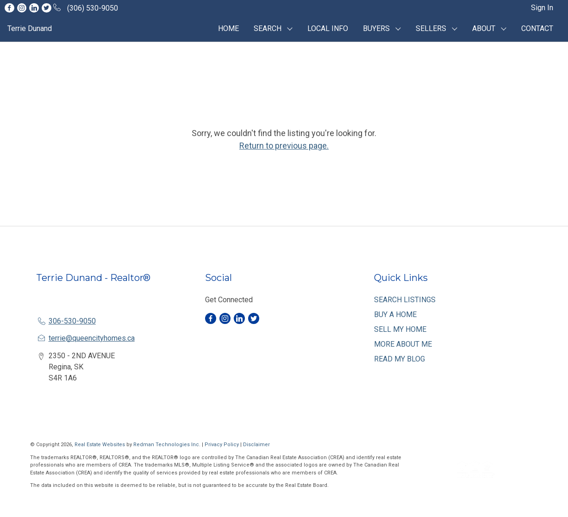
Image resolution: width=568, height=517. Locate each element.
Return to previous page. (284, 145)
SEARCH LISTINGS (405, 299)
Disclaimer (256, 445)
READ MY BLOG (399, 359)
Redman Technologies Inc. (167, 445)
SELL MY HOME (400, 329)
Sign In (542, 7)
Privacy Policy (222, 445)
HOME (228, 28)
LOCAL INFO (327, 28)
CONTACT (537, 28)
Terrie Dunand (29, 28)
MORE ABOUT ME (403, 344)
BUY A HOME (395, 314)
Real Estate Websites (100, 445)
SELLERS (431, 28)
